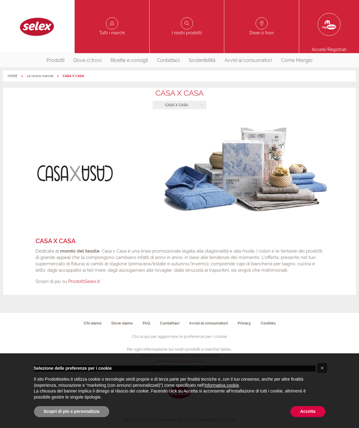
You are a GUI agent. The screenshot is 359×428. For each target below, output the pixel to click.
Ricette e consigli (129, 60)
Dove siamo (122, 323)
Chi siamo (93, 323)
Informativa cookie (222, 385)
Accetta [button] (308, 411)
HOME (13, 76)
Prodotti (55, 60)
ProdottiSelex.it (84, 281)
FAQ (146, 323)
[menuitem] (55, 60)
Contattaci (168, 60)
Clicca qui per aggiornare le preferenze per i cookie (179, 336)
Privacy (244, 323)
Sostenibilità (202, 60)
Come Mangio (297, 60)
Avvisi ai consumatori (248, 60)
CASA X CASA (176, 105)
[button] (322, 368)
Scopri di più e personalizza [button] (72, 411)
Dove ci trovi (87, 60)
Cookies (268, 323)
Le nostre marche (40, 76)
